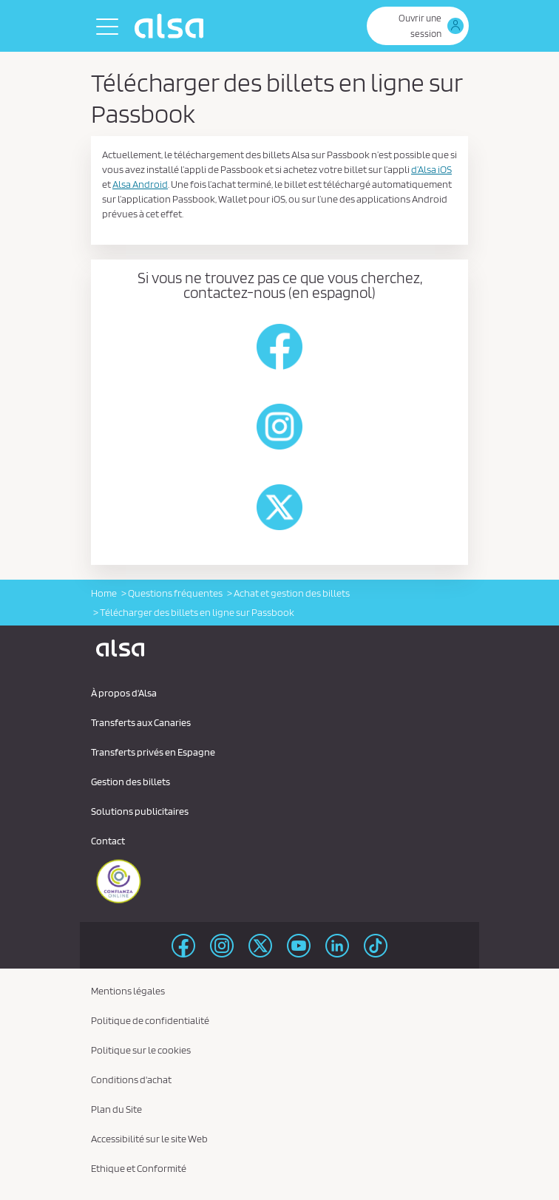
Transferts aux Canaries (141, 722)
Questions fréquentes (175, 593)
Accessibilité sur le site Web (149, 1139)
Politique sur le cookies (141, 1050)
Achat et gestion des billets (292, 593)
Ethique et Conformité (138, 1168)
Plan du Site (116, 1109)
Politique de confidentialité (150, 1020)
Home (104, 593)
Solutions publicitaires (140, 811)
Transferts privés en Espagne (153, 752)
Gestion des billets (130, 781)
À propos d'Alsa (124, 693)
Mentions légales (128, 991)
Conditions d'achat (131, 1079)
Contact (108, 841)
